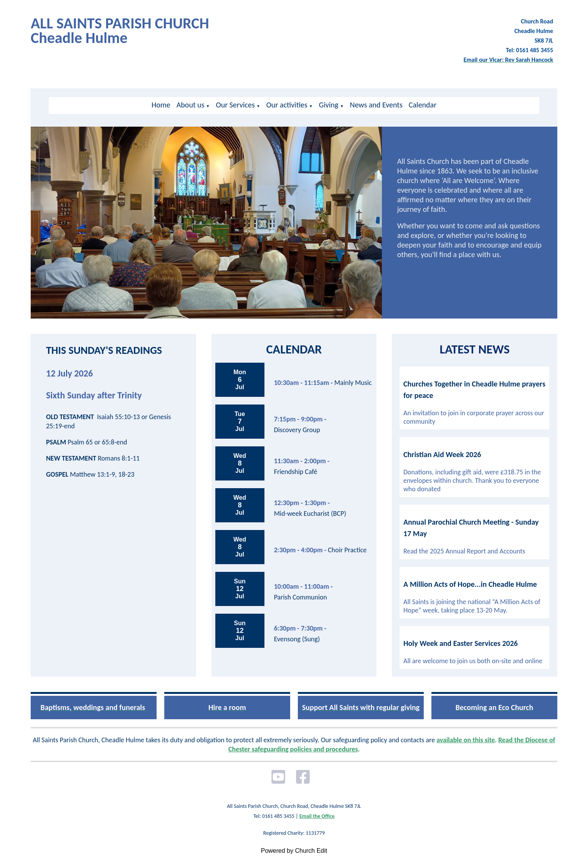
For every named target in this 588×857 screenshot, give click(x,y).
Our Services (235, 104)
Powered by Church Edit (294, 850)
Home (161, 104)
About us (191, 104)
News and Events (376, 104)
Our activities (286, 104)
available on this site (465, 740)
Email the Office (317, 816)
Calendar (422, 104)
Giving (329, 104)
